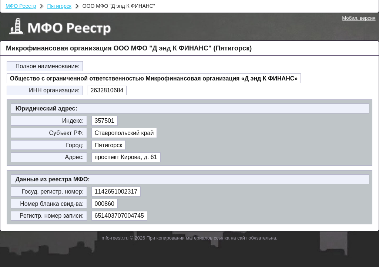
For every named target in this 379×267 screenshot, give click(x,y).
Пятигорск (59, 6)
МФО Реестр (21, 6)
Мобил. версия (358, 18)
